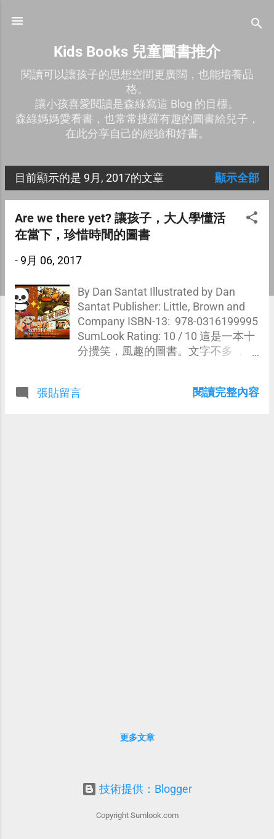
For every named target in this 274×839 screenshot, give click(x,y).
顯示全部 (237, 177)
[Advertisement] (137, 561)
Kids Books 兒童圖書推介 (137, 51)
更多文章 (137, 737)
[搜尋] (256, 25)
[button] (251, 219)
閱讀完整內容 (226, 392)
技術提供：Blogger (137, 788)
